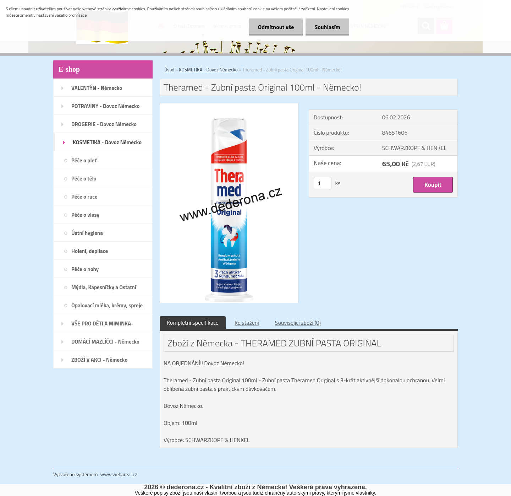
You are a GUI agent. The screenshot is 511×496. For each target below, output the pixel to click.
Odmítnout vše (276, 27)
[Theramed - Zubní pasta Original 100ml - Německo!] (229, 106)
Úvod (169, 69)
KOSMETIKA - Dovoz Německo (208, 69)
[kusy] (322, 183)
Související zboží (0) (298, 322)
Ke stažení (247, 322)
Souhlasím (327, 27)
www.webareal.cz (118, 474)
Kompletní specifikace (193, 322)
